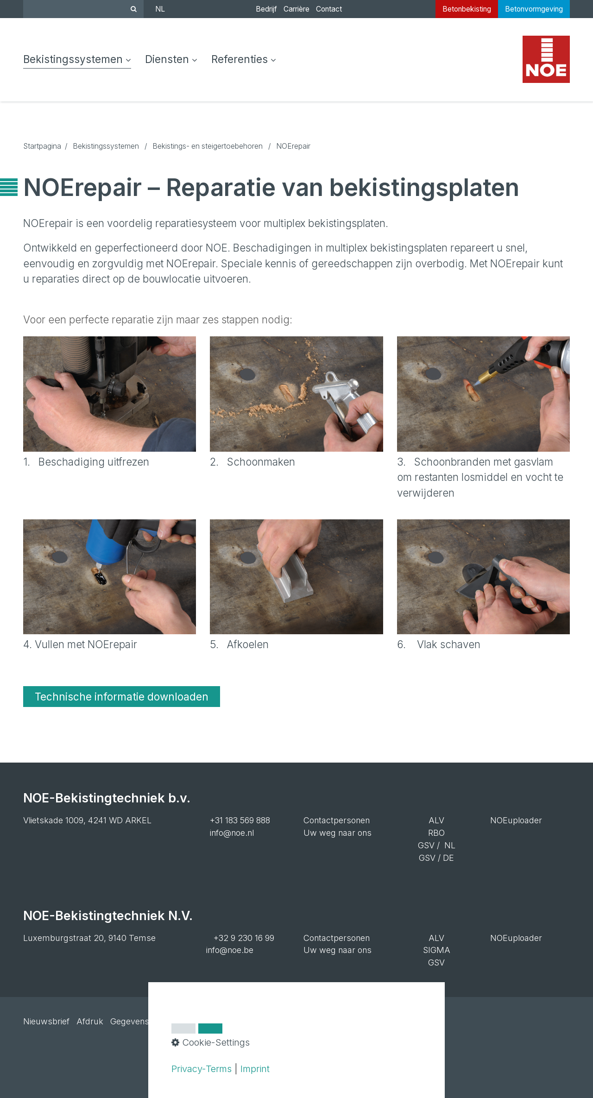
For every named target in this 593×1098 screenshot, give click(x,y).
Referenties (243, 59)
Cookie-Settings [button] (210, 1042)
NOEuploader (516, 820)
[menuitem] (80, 60)
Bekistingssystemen (77, 59)
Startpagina (42, 146)
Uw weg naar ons (337, 833)
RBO (436, 833)
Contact (329, 9)
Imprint (255, 1068)
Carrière (296, 9)
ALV (436, 820)
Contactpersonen (336, 820)
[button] (121, 696)
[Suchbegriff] (83, 9)
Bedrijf (266, 9)
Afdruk (89, 1021)
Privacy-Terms (201, 1068)
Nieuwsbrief (46, 1021)
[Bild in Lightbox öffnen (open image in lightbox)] (109, 394)
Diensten (171, 59)
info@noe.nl (232, 833)
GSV (426, 845)
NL (160, 9)
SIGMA (436, 950)
